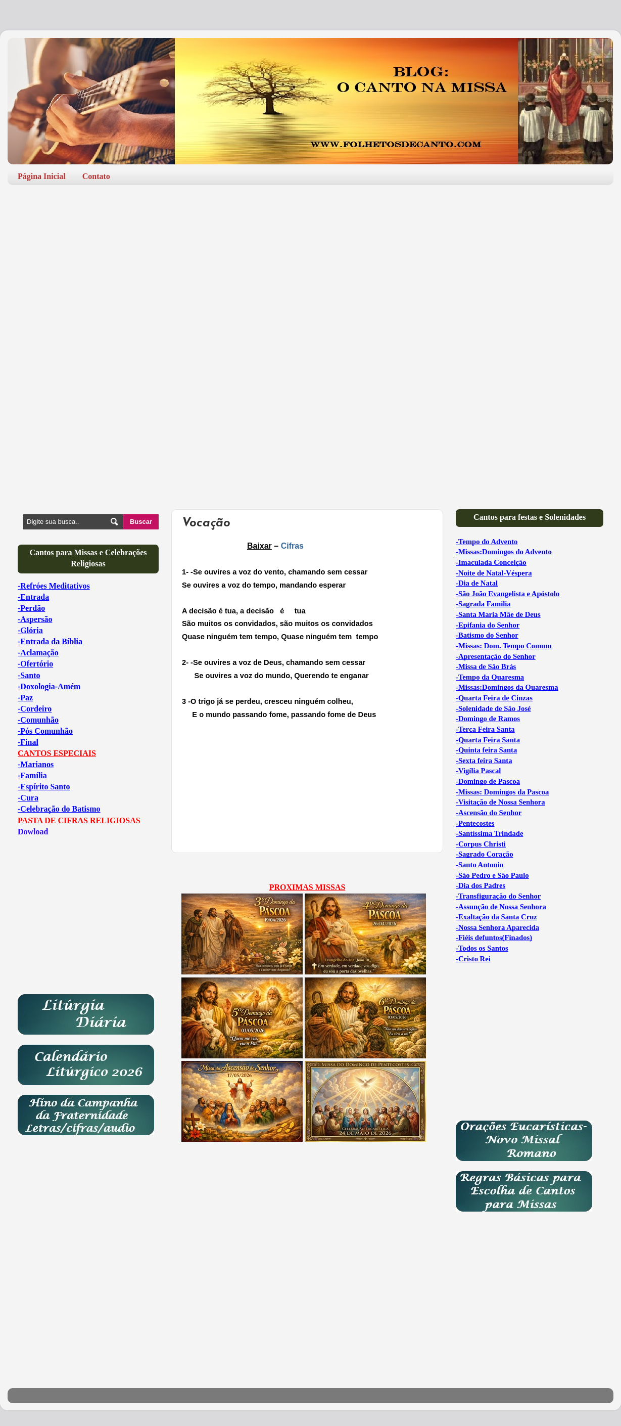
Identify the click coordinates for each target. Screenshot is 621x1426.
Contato (96, 176)
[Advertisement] (310, 271)
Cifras (292, 546)
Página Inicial (42, 176)
